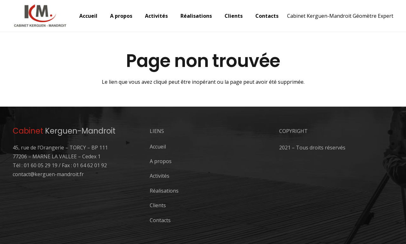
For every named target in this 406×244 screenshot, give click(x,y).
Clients (158, 205)
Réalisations (164, 190)
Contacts (160, 220)
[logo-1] (40, 16)
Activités (159, 175)
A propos (161, 161)
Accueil (158, 146)
